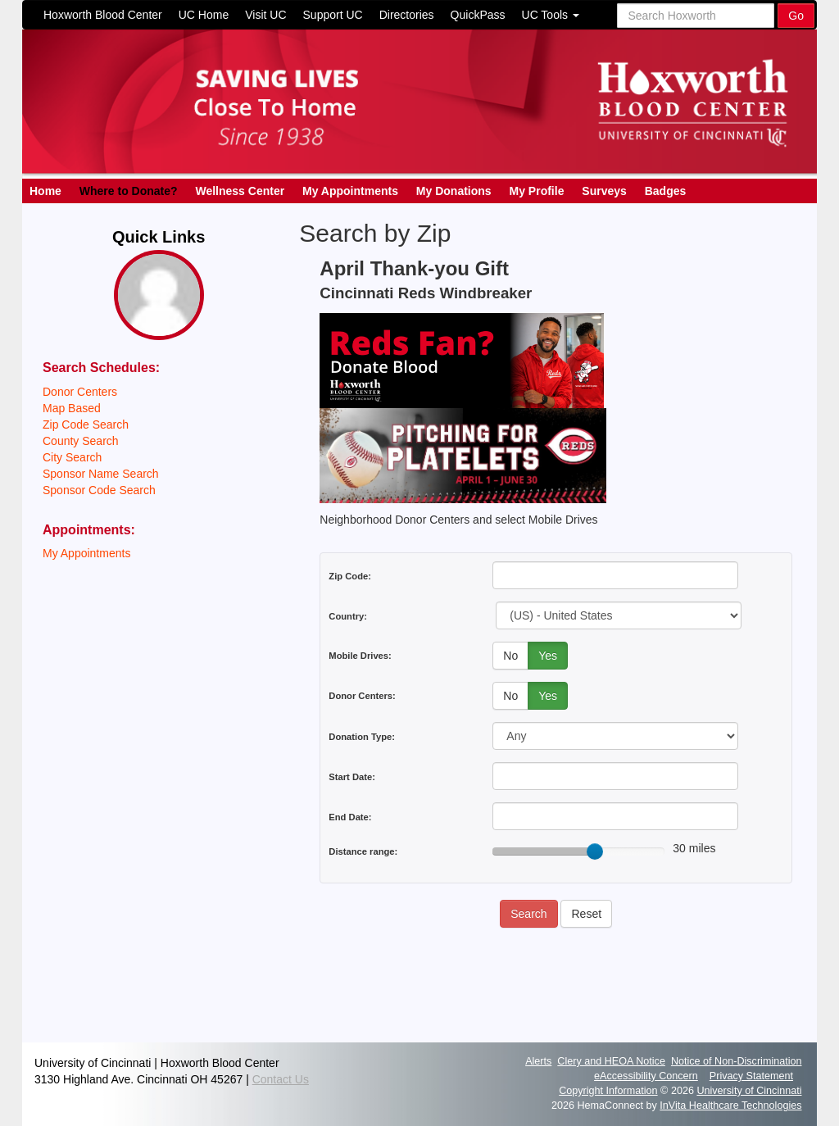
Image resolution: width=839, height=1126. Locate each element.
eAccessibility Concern (646, 1076)
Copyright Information (608, 1090)
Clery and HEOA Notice (611, 1061)
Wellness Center (239, 191)
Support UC (333, 14)
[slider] (595, 851)
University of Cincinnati (748, 1090)
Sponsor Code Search (99, 490)
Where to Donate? (128, 191)
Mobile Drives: (360, 656)
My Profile (537, 191)
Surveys (604, 191)
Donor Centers (80, 391)
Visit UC (265, 14)
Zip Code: (350, 576)
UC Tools (550, 14)
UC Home (204, 14)
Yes (547, 655)
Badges (666, 191)
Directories (406, 14)
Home (45, 191)
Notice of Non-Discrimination (736, 1061)
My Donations (454, 191)
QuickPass (478, 14)
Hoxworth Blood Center (102, 14)
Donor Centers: (362, 696)
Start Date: (352, 777)
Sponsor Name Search (101, 473)
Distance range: (363, 851)
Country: (348, 616)
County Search (81, 440)
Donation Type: (362, 737)
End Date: (350, 817)
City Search (72, 457)
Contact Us (280, 1079)
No (510, 655)
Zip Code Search (86, 424)
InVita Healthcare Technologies (730, 1105)
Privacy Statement (751, 1076)
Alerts (538, 1061)
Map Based (72, 408)
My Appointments (350, 191)
